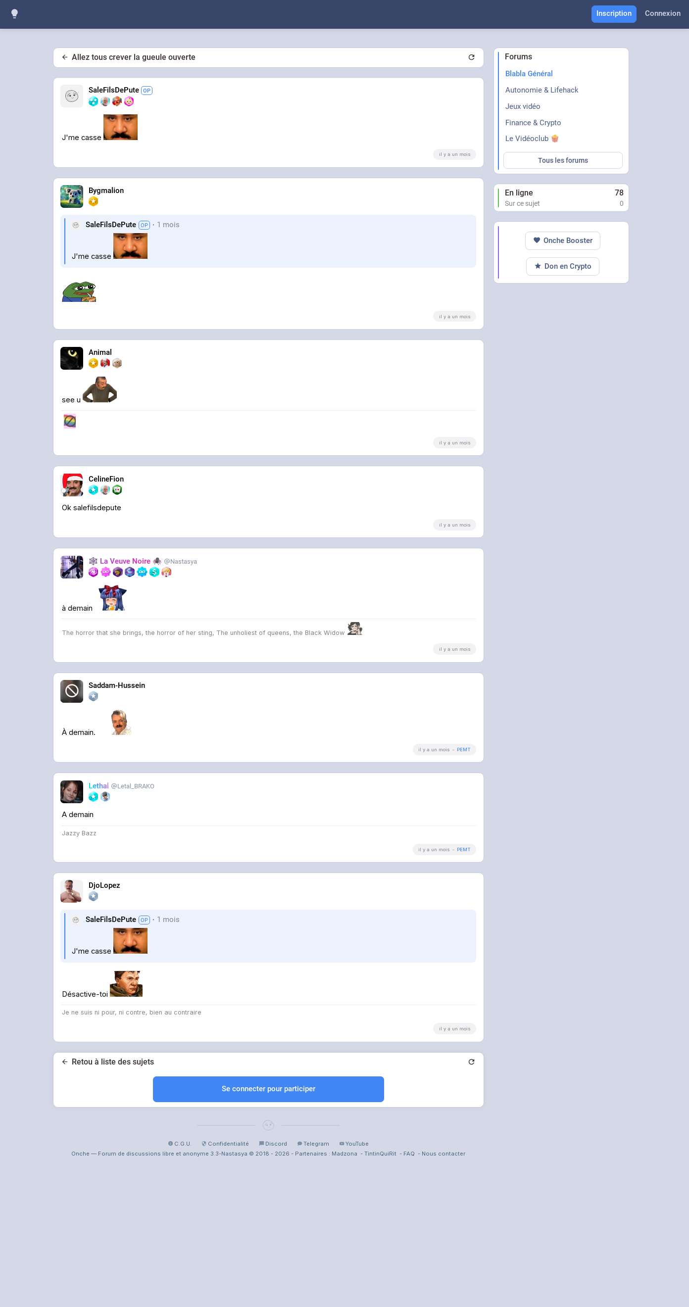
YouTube (354, 1282)
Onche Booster (562, 537)
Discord (273, 1282)
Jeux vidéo (523, 106)
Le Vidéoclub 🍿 (532, 138)
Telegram (313, 1282)
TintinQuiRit (380, 1292)
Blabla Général (529, 73)
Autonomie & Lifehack (542, 90)
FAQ (409, 1292)
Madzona (344, 1292)
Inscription (614, 13)
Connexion (663, 13)
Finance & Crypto (533, 122)
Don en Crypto (562, 563)
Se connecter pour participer (268, 1227)
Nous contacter (443, 1292)
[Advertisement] (268, 247)
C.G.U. (180, 1282)
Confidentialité (225, 1282)
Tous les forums (563, 160)
